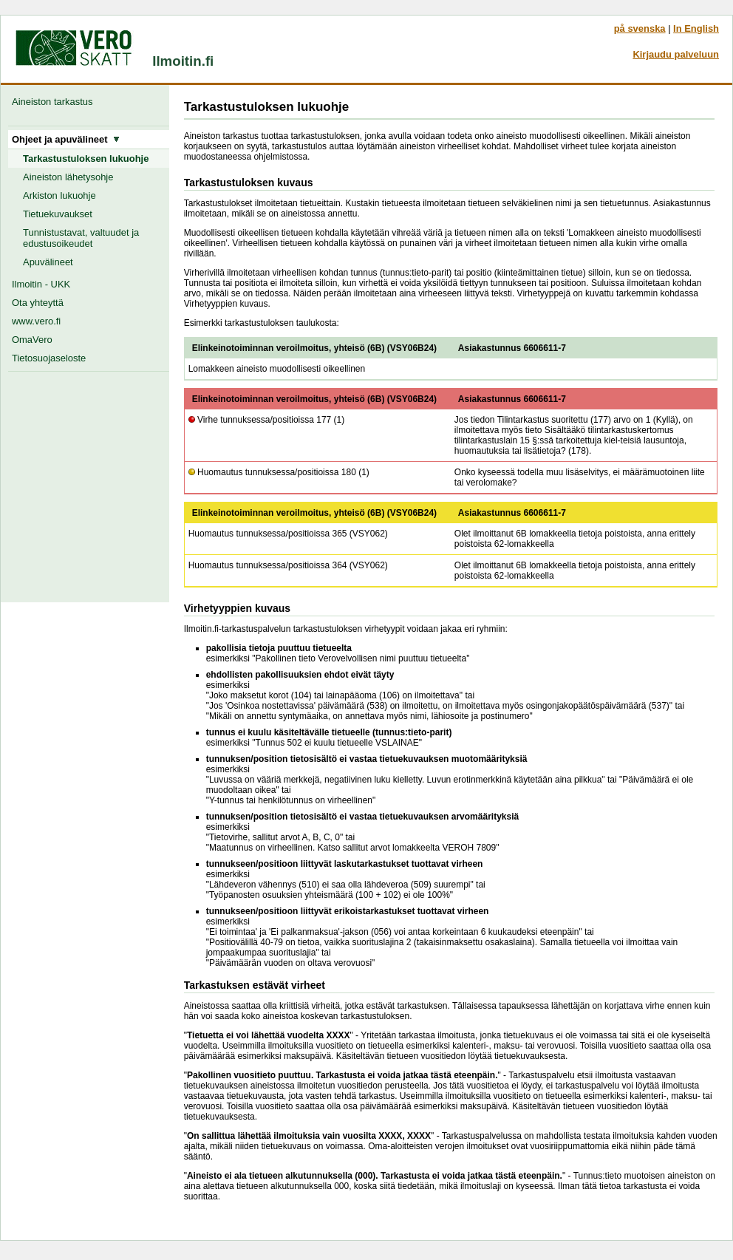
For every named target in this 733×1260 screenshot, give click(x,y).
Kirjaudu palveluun (676, 54)
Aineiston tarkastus (55, 101)
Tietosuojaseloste (49, 358)
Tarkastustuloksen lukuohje (86, 158)
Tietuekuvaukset (57, 213)
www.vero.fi (36, 321)
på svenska (640, 28)
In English (696, 28)
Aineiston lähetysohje (68, 177)
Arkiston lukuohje (59, 195)
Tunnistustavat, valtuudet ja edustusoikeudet (81, 238)
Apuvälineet (48, 262)
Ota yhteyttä (38, 302)
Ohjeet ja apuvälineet (66, 139)
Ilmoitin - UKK (41, 284)
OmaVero (32, 339)
